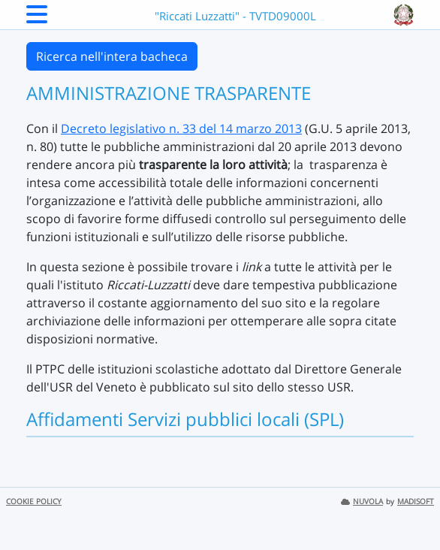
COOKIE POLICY (34, 501)
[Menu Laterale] (36, 19)
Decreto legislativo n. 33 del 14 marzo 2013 (181, 128)
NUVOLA (362, 501)
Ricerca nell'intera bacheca (112, 56)
